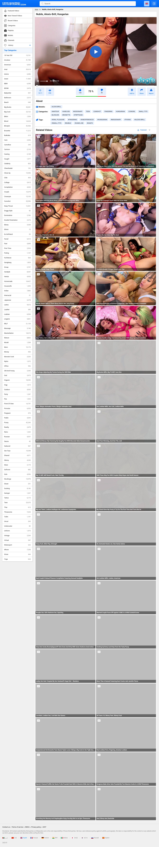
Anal (17, 69)
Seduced (17, 446)
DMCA (27, 827)
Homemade (17, 281)
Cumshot (17, 201)
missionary (77, 111)
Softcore (17, 470)
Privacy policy (36, 827)
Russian (17, 437)
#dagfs (90, 123)
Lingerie (17, 319)
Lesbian (17, 314)
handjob (66, 111)
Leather (17, 310)
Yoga (17, 559)
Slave (17, 465)
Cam (17, 140)
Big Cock (17, 112)
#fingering (72, 120)
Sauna (17, 441)
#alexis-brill (139, 120)
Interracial (17, 295)
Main (36, 9)
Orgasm (17, 380)
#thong (128, 120)
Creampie (17, 196)
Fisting (17, 253)
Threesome (17, 512)
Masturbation (17, 333)
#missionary (116, 120)
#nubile (68, 123)
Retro (17, 432)
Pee (17, 399)
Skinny (17, 460)
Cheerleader (17, 168)
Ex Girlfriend (17, 234)
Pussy (17, 422)
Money (17, 352)
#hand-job (79, 123)
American (17, 65)
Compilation (17, 187)
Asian (17, 79)
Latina (17, 305)
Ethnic (17, 229)
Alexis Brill (56, 107)
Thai (17, 507)
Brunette (17, 131)
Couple (17, 192)
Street (17, 484)
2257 (44, 827)
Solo (17, 474)
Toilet (17, 517)
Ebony (17, 225)
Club (17, 178)
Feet (17, 244)
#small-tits (56, 123)
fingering (108, 111)
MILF (17, 324)
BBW (17, 84)
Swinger (17, 493)
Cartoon (17, 149)
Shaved (17, 455)
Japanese (17, 300)
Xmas (17, 554)
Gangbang (17, 262)
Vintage (17, 536)
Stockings (17, 479)
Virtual (17, 540)
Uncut (17, 521)
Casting (17, 154)
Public (17, 418)
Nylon (17, 361)
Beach (17, 102)
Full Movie (17, 258)
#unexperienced (87, 120)
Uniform (17, 531)
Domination (17, 215)
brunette (66, 115)
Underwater (17, 526)
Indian (17, 291)
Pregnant (17, 413)
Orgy (17, 385)
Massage (17, 328)
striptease (78, 115)
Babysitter (17, 93)
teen (88, 111)
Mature (17, 338)
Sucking (17, 488)
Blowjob (17, 126)
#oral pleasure (58, 120)
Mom (17, 347)
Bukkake (17, 135)
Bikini (17, 116)
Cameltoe (17, 145)
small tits (143, 111)
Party (17, 394)
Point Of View (17, 404)
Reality (17, 427)
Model (17, 342)
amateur (55, 111)
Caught (17, 159)
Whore (17, 550)
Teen (17, 502)
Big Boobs (17, 107)
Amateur (17, 60)
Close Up (17, 173)
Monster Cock (17, 357)
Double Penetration (17, 220)
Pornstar (17, 408)
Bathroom (17, 98)
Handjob (17, 272)
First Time (17, 248)
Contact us (6, 827)
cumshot (97, 111)
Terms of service (17, 827)
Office (17, 366)
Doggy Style (17, 211)
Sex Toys (17, 451)
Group (17, 267)
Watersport (17, 545)
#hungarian (102, 120)
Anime (17, 74)
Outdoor (17, 390)
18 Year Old (17, 55)
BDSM (17, 88)
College (17, 182)
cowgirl (131, 111)
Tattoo (17, 498)
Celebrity (17, 164)
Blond (17, 121)
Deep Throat (17, 206)
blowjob (55, 115)
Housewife (17, 286)
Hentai (17, 276)
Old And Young (17, 371)
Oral (17, 375)
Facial (17, 239)
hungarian (120, 111)
